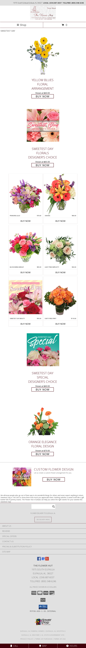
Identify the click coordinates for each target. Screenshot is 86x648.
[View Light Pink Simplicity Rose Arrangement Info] (60, 245)
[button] (43, 607)
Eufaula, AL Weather (31, 635)
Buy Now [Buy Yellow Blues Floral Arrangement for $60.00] (42, 96)
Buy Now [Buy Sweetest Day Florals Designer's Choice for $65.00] (42, 165)
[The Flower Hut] (43, 19)
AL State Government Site (53, 635)
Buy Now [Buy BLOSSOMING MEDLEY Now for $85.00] (25, 272)
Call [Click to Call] (14, 645)
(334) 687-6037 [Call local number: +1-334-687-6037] (55, 3)
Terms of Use (60, 639)
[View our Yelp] (47, 559)
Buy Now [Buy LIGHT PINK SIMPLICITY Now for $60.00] (60, 272)
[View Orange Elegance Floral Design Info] (43, 418)
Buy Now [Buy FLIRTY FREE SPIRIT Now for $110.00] (60, 323)
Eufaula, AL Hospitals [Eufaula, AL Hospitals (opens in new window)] (56, 631)
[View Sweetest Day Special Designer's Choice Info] (43, 350)
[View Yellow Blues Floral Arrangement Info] (43, 56)
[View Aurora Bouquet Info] (60, 194)
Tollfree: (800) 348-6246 (43, 581)
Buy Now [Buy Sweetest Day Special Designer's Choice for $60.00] (42, 389)
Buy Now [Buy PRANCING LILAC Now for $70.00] (25, 221)
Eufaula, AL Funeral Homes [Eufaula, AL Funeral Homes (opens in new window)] (32, 631)
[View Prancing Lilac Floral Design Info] (25, 194)
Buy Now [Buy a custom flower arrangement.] (54, 479)
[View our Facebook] (39, 559)
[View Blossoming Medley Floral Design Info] (25, 245)
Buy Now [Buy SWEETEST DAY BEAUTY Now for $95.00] (25, 323)
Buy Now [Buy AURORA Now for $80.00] (60, 221)
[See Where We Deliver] (43, 519)
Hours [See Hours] (71, 645)
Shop (21, 25)
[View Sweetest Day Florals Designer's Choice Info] (43, 125)
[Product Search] (43, 506)
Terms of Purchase (43, 639)
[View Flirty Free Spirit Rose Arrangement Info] (60, 297)
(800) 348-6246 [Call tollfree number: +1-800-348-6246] (77, 3)
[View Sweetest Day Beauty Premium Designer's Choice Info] (25, 297)
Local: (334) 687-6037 (43, 577)
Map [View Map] (43, 645)
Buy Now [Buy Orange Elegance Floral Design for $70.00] (42, 454)
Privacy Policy (26, 639)
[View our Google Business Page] (43, 559)
